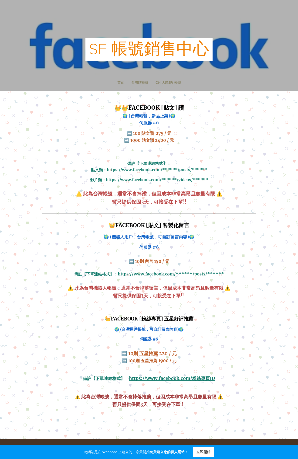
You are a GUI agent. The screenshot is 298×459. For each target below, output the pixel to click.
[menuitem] (143, 83)
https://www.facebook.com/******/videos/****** (157, 179)
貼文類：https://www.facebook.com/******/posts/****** (149, 169)
